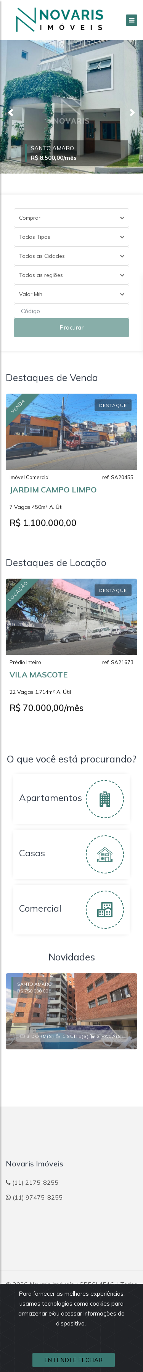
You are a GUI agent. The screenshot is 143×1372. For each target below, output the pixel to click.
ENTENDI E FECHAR (73, 1360)
